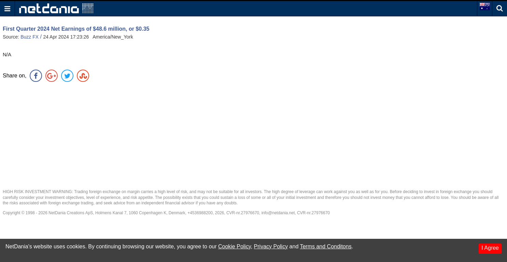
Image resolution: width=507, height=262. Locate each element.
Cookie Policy (234, 246)
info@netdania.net (278, 212)
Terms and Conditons (325, 246)
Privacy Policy (271, 246)
